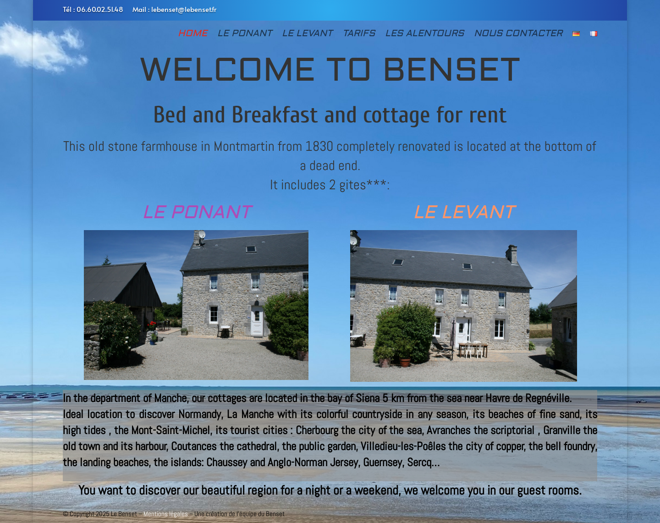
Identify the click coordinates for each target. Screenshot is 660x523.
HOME (192, 34)
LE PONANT (244, 34)
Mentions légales (165, 513)
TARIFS (358, 34)
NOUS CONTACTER (518, 34)
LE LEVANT (307, 34)
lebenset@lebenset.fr (183, 9)
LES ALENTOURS (424, 34)
